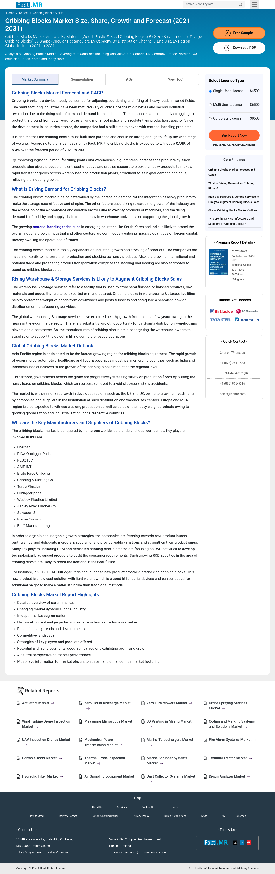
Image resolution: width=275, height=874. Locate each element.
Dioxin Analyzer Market (230, 776)
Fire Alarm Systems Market (233, 740)
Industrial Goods (241, 264)
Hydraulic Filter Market (42, 776)
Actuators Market (38, 703)
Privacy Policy (141, 815)
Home (10, 13)
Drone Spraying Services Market (228, 705)
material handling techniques (56, 227)
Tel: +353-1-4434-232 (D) (123, 852)
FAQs (129, 79)
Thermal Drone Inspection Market (105, 760)
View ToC (175, 79)
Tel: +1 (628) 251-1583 (29, 852)
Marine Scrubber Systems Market (167, 760)
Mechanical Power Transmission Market (104, 742)
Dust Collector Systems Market (171, 779)
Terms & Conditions (175, 815)
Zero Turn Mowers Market (169, 703)
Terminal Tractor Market (230, 758)
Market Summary (35, 79)
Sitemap (241, 815)
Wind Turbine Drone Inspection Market (46, 724)
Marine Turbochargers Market (170, 742)
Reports (173, 807)
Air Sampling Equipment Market (109, 779)
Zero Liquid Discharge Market (108, 705)
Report (23, 13)
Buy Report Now (234, 135)
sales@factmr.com (59, 852)
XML (224, 815)
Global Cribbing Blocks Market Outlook (232, 210)
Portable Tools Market (42, 758)
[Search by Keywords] (214, 4)
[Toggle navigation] (254, 4)
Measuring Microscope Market (108, 724)
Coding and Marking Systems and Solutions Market (232, 724)
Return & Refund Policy (105, 815)
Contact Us (148, 807)
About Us (97, 807)
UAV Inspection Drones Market (46, 742)
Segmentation (82, 79)
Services (122, 807)
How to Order (36, 815)
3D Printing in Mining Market (169, 724)
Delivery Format (68, 815)
